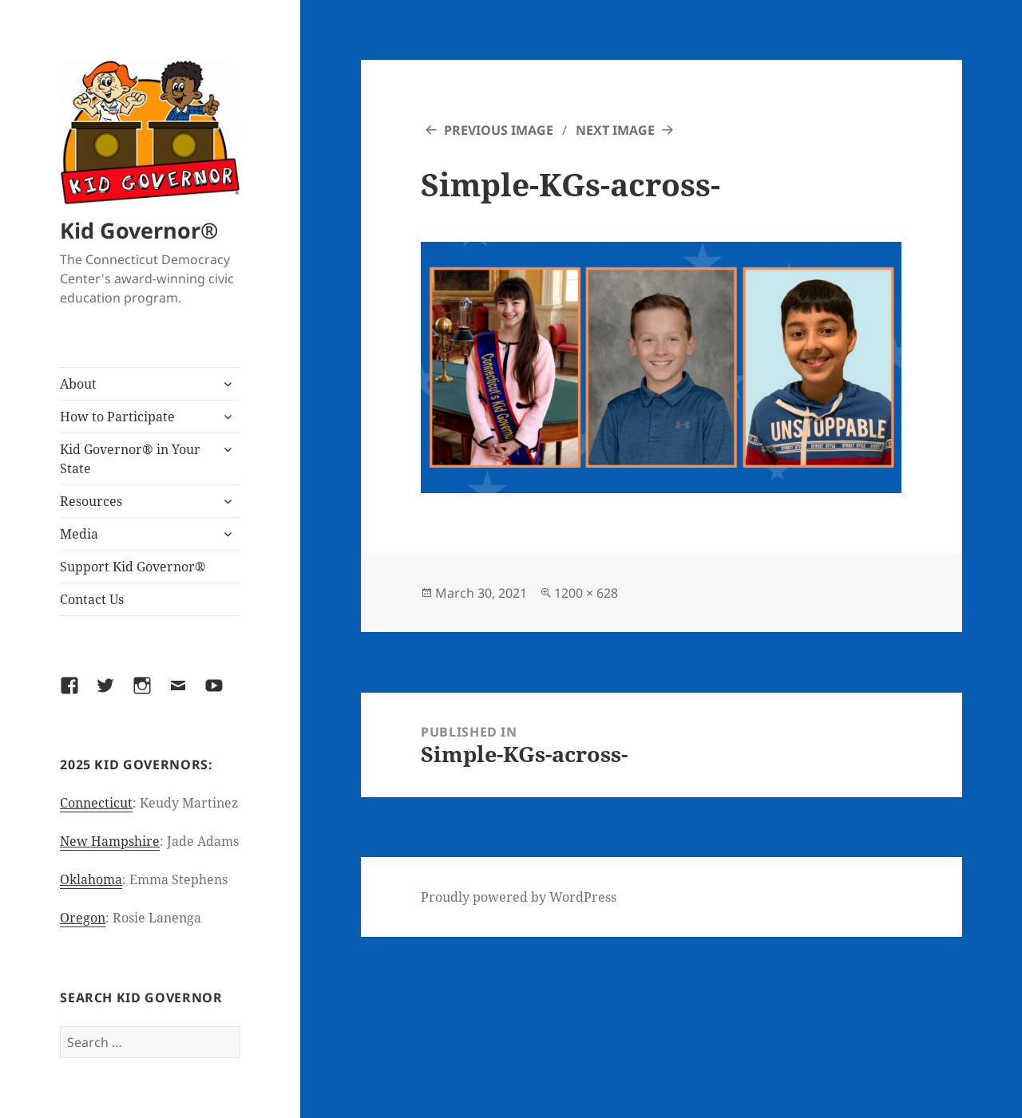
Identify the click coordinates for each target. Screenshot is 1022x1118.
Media (79, 534)
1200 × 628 (586, 593)
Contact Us (92, 599)
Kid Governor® (139, 230)
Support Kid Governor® (133, 566)
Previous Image (498, 130)
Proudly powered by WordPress (518, 897)
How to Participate (117, 416)
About (78, 384)
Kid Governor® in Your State (130, 458)
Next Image (615, 130)
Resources (91, 501)
